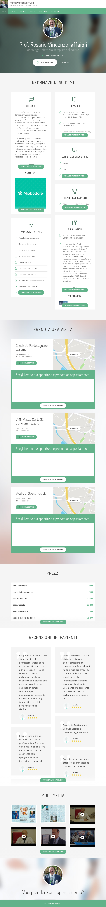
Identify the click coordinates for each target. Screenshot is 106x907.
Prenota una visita (53, 904)
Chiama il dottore (26, 363)
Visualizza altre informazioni (31, 166)
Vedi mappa (74, 354)
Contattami (65, 62)
